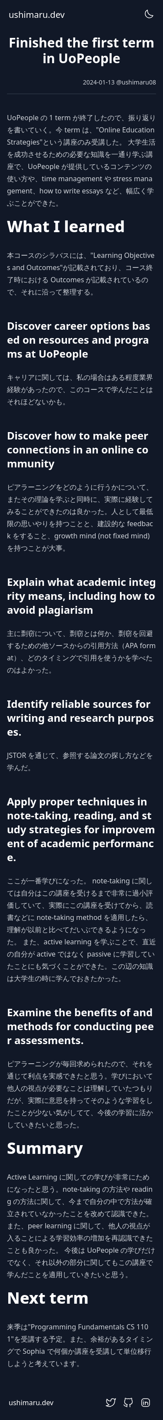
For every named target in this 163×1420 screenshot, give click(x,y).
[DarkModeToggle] (149, 14)
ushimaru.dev (37, 14)
